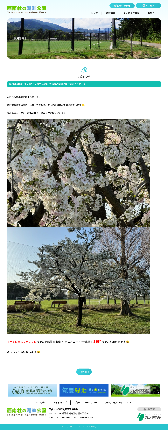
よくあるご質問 (131, 13)
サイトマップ (60, 402)
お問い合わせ (122, 6)
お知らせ (152, 13)
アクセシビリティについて (118, 402)
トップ (94, 13)
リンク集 (40, 402)
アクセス (148, 5)
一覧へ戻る (84, 371)
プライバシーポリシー (85, 402)
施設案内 (110, 13)
